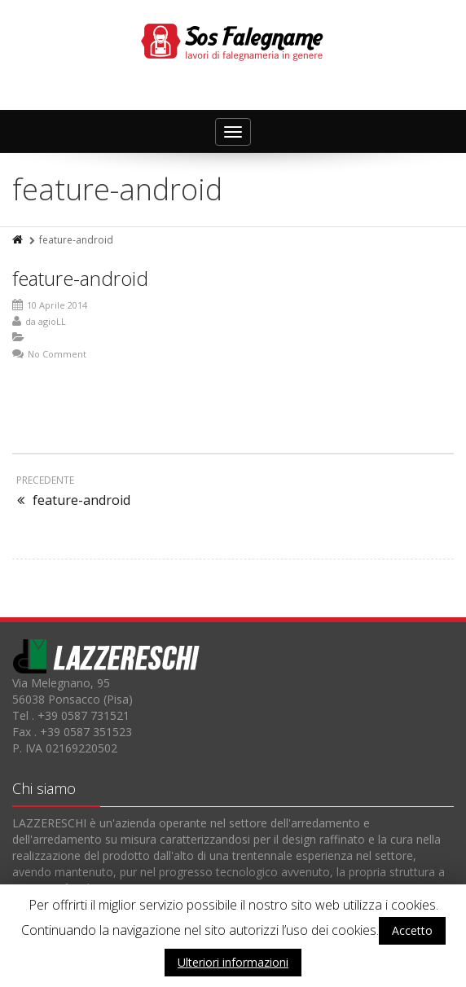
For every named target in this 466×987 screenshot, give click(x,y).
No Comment (57, 354)
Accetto (412, 930)
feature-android (80, 278)
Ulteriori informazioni (233, 962)
